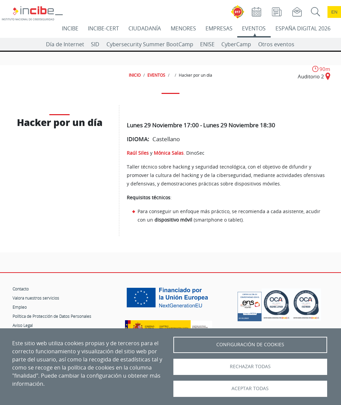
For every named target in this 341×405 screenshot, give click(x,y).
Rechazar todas (250, 366)
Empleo (20, 307)
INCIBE (70, 28)
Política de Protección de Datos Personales (52, 316)
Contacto (21, 289)
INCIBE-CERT (103, 28)
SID (95, 44)
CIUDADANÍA (144, 28)
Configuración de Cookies (250, 344)
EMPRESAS (219, 28)
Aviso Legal (23, 325)
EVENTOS (254, 28)
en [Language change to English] (334, 12)
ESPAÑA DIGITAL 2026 (303, 28)
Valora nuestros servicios (36, 298)
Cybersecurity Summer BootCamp (149, 44)
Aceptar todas (250, 388)
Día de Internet (65, 44)
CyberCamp (236, 44)
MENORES (183, 28)
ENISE (207, 44)
